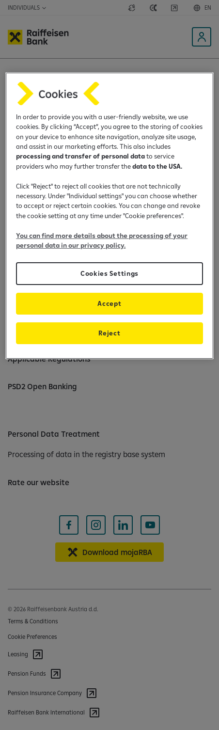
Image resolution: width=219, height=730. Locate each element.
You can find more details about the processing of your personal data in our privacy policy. (102, 240)
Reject (109, 333)
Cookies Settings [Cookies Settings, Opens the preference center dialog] (109, 273)
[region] (109, 216)
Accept (109, 303)
